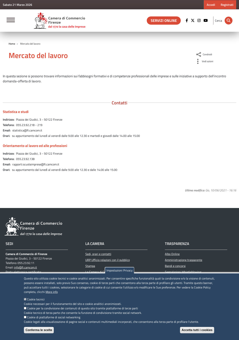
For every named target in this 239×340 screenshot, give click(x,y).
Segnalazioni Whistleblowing (183, 272)
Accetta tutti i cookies (197, 330)
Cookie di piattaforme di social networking (53, 317)
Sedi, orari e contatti (98, 254)
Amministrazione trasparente (183, 260)
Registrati (227, 4)
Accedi (211, 4)
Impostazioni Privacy (119, 270)
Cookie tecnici (36, 299)
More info (52, 292)
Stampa (90, 266)
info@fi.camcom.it (25, 267)
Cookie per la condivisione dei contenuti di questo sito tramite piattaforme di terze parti (82, 308)
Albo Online (172, 254)
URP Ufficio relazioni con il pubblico (107, 260)
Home (12, 44)
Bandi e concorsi (175, 266)
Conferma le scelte (39, 330)
